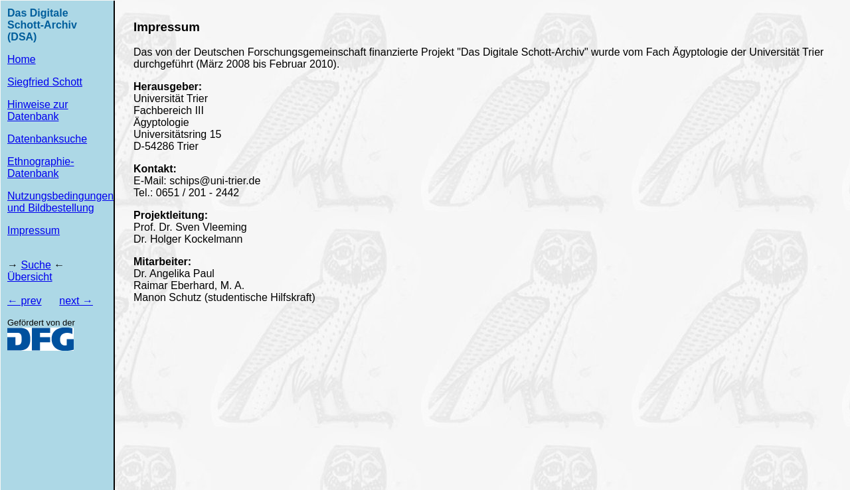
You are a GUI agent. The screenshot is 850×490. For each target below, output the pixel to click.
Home (21, 59)
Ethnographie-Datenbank (40, 167)
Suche (35, 265)
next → (76, 300)
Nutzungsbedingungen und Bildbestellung (60, 202)
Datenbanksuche (47, 139)
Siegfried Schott (44, 82)
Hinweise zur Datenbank (37, 110)
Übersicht (29, 276)
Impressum (33, 230)
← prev (24, 300)
